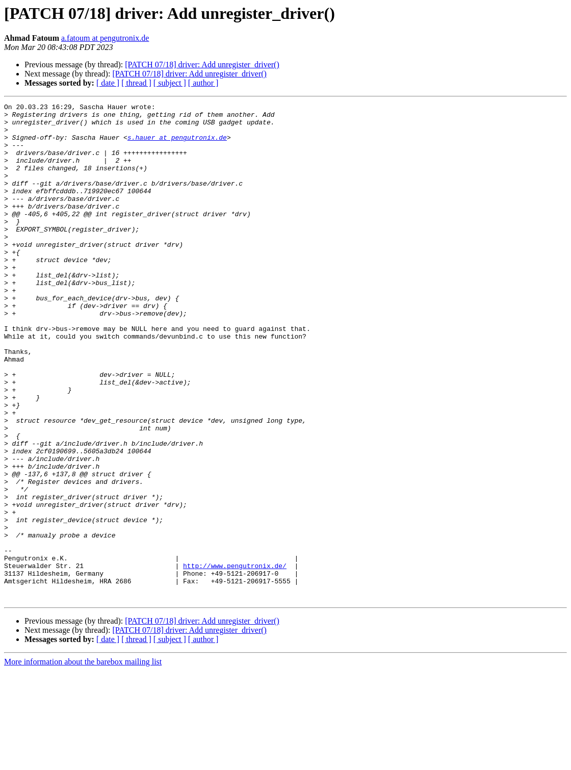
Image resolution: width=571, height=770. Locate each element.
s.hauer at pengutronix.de (177, 144)
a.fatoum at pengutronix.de (105, 38)
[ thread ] (136, 83)
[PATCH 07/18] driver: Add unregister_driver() (202, 64)
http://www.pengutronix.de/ (235, 658)
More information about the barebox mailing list (83, 761)
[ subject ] (169, 83)
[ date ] (107, 83)
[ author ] (203, 83)
